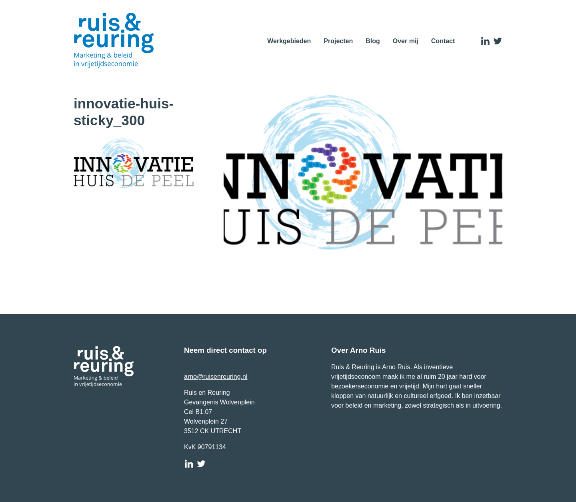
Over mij (405, 41)
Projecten (338, 41)
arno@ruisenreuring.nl (216, 376)
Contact (443, 41)
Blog (373, 41)
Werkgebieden (289, 41)
